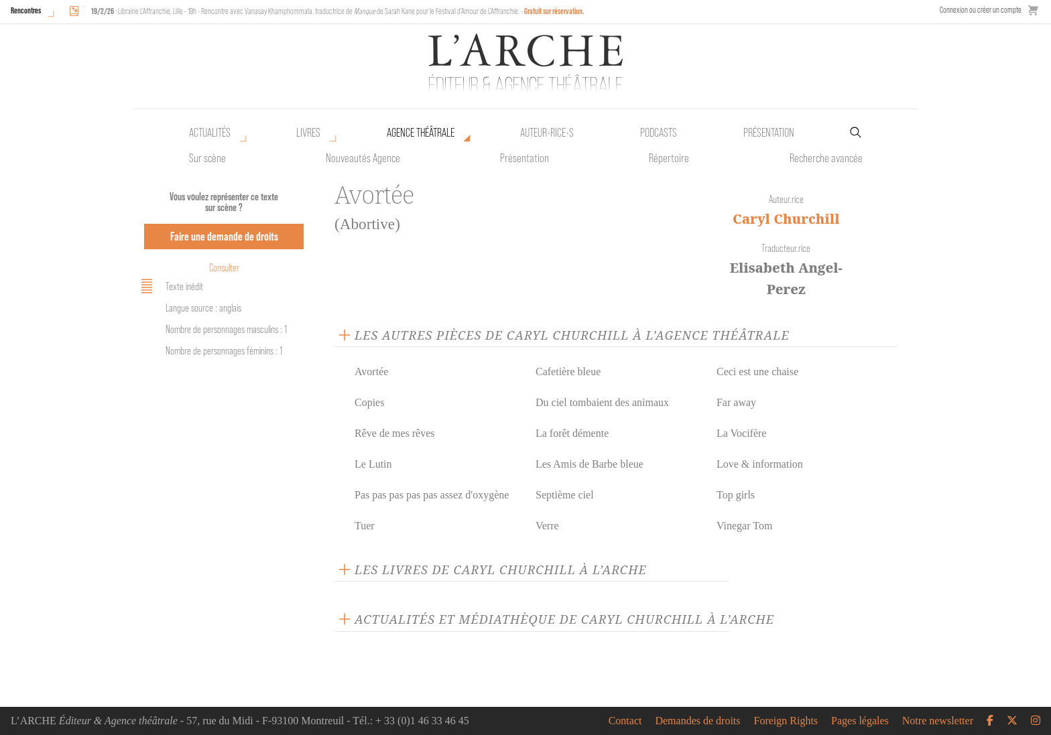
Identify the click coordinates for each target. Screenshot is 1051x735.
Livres (308, 132)
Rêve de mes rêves (395, 433)
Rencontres (26, 10)
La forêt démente (572, 433)
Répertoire (669, 158)
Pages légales (860, 721)
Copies (369, 402)
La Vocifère (741, 433)
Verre (547, 525)
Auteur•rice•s (547, 132)
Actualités (210, 132)
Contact (625, 721)
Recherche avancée (826, 158)
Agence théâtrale (420, 132)
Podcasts (658, 132)
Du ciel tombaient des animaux (602, 402)
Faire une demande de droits (224, 236)
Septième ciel (565, 494)
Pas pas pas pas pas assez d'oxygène (432, 494)
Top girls (736, 494)
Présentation (524, 158)
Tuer (365, 525)
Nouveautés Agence (363, 158)
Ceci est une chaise (757, 371)
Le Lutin (373, 464)
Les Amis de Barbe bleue (589, 464)
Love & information (760, 464)
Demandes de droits (697, 721)
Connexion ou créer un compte (981, 10)
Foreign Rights (786, 721)
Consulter (224, 267)
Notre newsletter (937, 721)
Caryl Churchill (786, 219)
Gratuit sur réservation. (554, 11)
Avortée (371, 371)
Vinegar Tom (744, 525)
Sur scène (207, 158)
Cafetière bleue (568, 371)
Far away (736, 402)
